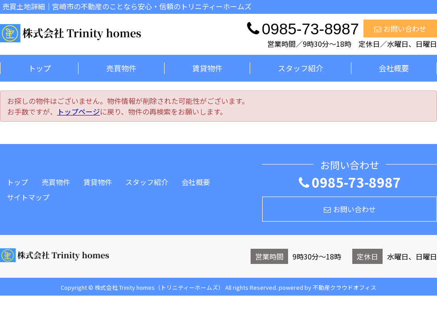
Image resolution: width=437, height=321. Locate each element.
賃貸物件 (207, 68)
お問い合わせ (400, 28)
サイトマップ (28, 197)
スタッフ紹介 (300, 68)
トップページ (78, 111)
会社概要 (394, 68)
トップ (39, 68)
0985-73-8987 (350, 182)
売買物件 (121, 68)
